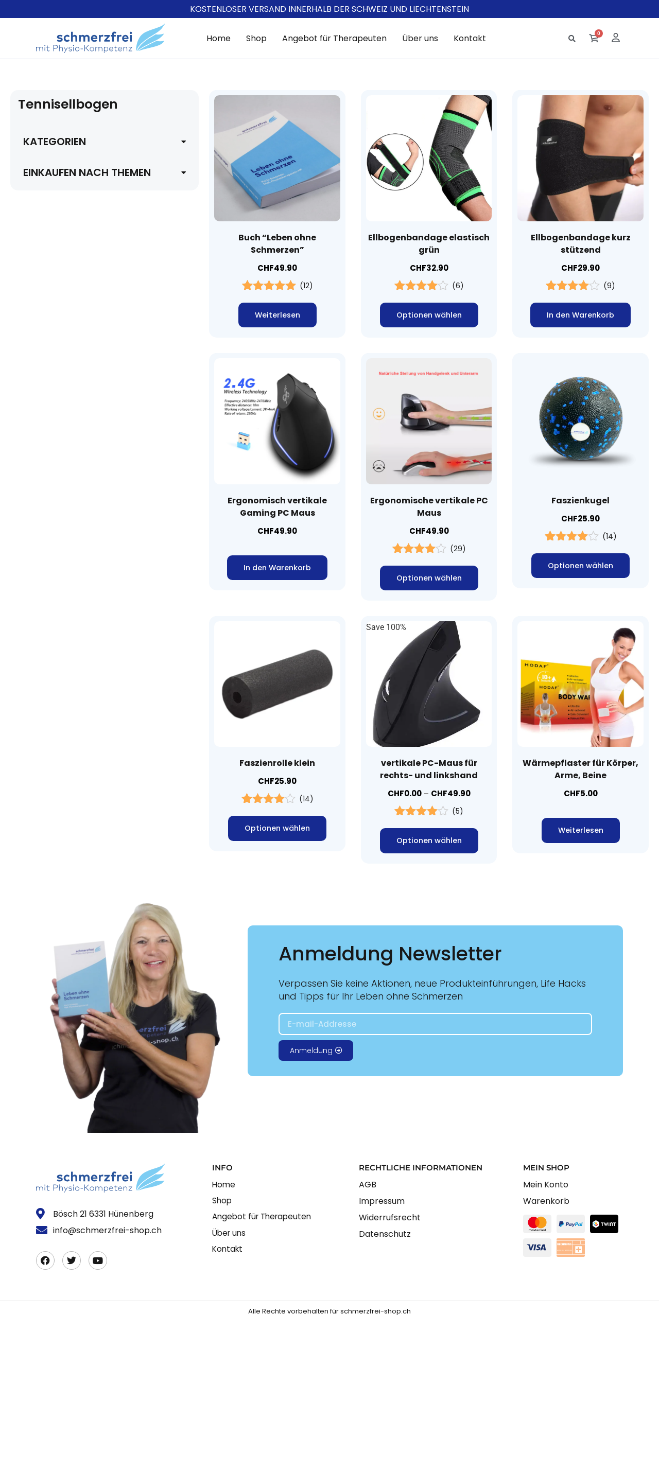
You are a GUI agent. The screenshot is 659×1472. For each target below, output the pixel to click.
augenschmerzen (54, 628)
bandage (39, 681)
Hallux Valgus (48, 360)
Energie (36, 873)
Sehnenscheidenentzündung (74, 465)
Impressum (382, 1351)
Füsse (34, 308)
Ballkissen (41, 663)
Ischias (36, 238)
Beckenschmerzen (56, 203)
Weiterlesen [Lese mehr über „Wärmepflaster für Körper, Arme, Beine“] (580, 832)
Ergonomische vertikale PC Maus (429, 507)
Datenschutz (385, 1384)
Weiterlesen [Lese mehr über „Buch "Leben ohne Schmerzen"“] (277, 315)
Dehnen (37, 786)
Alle (30, 168)
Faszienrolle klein (277, 765)
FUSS (33, 273)
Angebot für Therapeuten (334, 38)
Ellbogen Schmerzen (60, 856)
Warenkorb (546, 1351)
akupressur (43, 611)
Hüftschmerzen (51, 220)
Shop (256, 38)
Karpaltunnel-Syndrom (64, 448)
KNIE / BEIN (44, 483)
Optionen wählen (428, 315)
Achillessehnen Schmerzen (71, 500)
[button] (571, 38)
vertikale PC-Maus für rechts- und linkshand (429, 771)
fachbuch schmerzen (61, 891)
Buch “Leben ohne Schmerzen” (277, 244)
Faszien (37, 908)
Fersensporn (45, 290)
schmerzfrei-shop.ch (375, 1462)
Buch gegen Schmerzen (66, 733)
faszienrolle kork (53, 943)
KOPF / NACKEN (53, 553)
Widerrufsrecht (390, 1368)
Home (218, 38)
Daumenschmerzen (58, 395)
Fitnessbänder (49, 996)
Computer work (50, 751)
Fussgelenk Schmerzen (65, 325)
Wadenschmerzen (55, 535)
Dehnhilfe (40, 803)
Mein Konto (545, 1335)
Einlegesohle (46, 821)
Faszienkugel (580, 501)
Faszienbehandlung (59, 926)
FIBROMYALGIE (52, 255)
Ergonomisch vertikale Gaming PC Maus (277, 507)
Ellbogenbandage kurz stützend (581, 244)
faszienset (42, 978)
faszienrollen (46, 961)
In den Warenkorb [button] (580, 315)
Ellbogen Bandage (56, 838)
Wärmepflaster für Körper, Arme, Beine (580, 771)
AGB (367, 1335)
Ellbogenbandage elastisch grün (429, 244)
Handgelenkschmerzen (64, 430)
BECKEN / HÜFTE (54, 185)
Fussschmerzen (51, 343)
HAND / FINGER (52, 378)
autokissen (43, 646)
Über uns (420, 38)
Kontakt (470, 38)
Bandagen (41, 698)
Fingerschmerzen (54, 413)
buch (32, 716)
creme (34, 768)
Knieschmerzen (51, 518)
